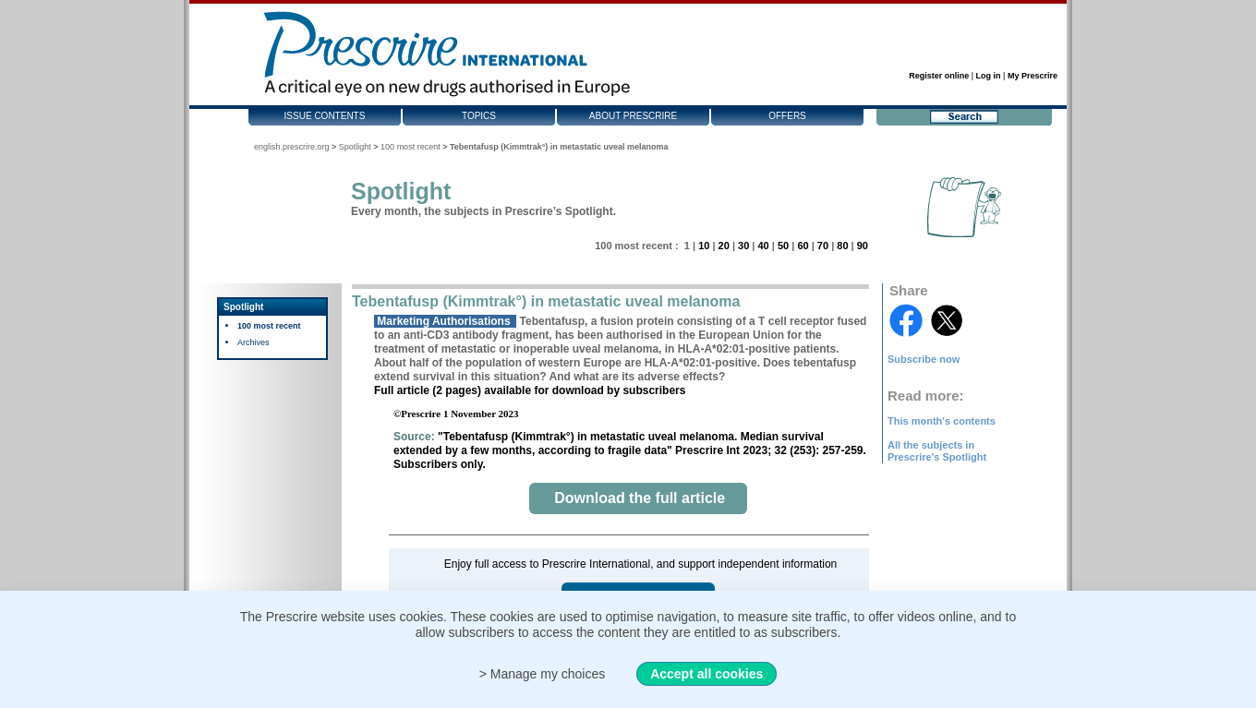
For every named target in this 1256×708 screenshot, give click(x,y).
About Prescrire (633, 116)
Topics (479, 116)
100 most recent (410, 146)
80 (842, 245)
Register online (939, 75)
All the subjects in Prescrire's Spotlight (937, 450)
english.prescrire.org (292, 146)
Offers (787, 116)
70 (822, 245)
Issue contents (325, 116)
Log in (988, 75)
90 (862, 245)
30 (743, 245)
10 (703, 245)
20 (724, 245)
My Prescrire (1032, 75)
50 (783, 245)
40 (762, 245)
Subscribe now (924, 359)
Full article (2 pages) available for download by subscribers (529, 390)
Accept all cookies (706, 673)
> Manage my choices (542, 673)
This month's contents (942, 420)
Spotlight (355, 146)
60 (802, 245)
